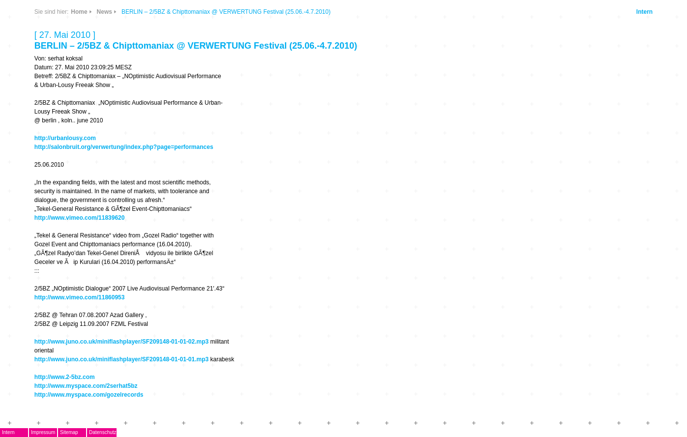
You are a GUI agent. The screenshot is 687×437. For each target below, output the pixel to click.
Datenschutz (103, 432)
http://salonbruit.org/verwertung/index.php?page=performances (123, 147)
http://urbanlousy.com (65, 138)
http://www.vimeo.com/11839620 (79, 217)
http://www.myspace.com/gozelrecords (89, 394)
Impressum (43, 432)
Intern (644, 11)
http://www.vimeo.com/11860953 (79, 297)
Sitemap (69, 432)
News (104, 11)
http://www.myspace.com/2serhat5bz (86, 385)
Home (79, 11)
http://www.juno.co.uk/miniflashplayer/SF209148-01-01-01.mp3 (121, 359)
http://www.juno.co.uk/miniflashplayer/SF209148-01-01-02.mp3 (121, 341)
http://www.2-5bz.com (64, 377)
